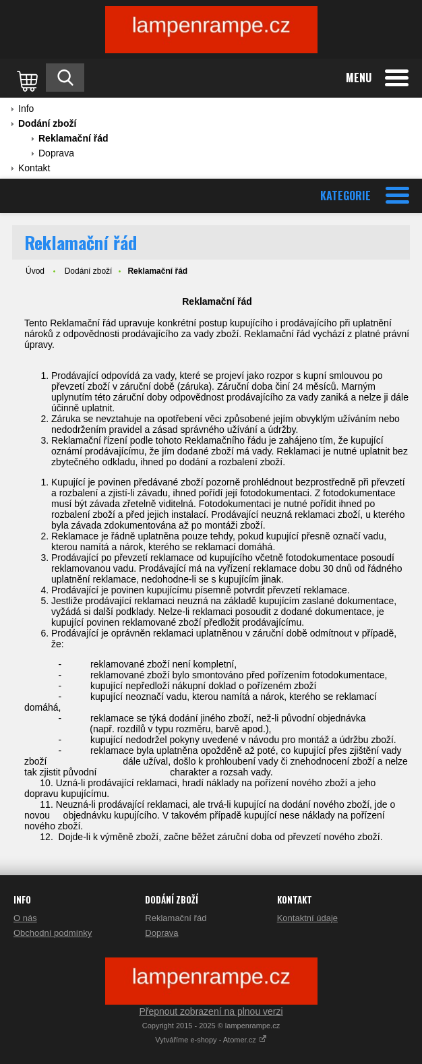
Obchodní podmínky (52, 933)
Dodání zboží (47, 123)
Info (26, 108)
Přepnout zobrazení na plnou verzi (210, 1011)
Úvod (35, 271)
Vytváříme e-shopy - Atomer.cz (210, 1040)
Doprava (56, 153)
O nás (25, 918)
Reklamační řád (73, 138)
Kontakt (34, 167)
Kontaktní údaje (307, 918)
